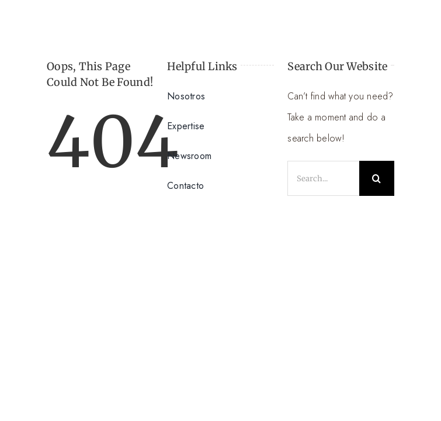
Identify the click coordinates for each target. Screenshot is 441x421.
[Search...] (323, 178)
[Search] (376, 178)
